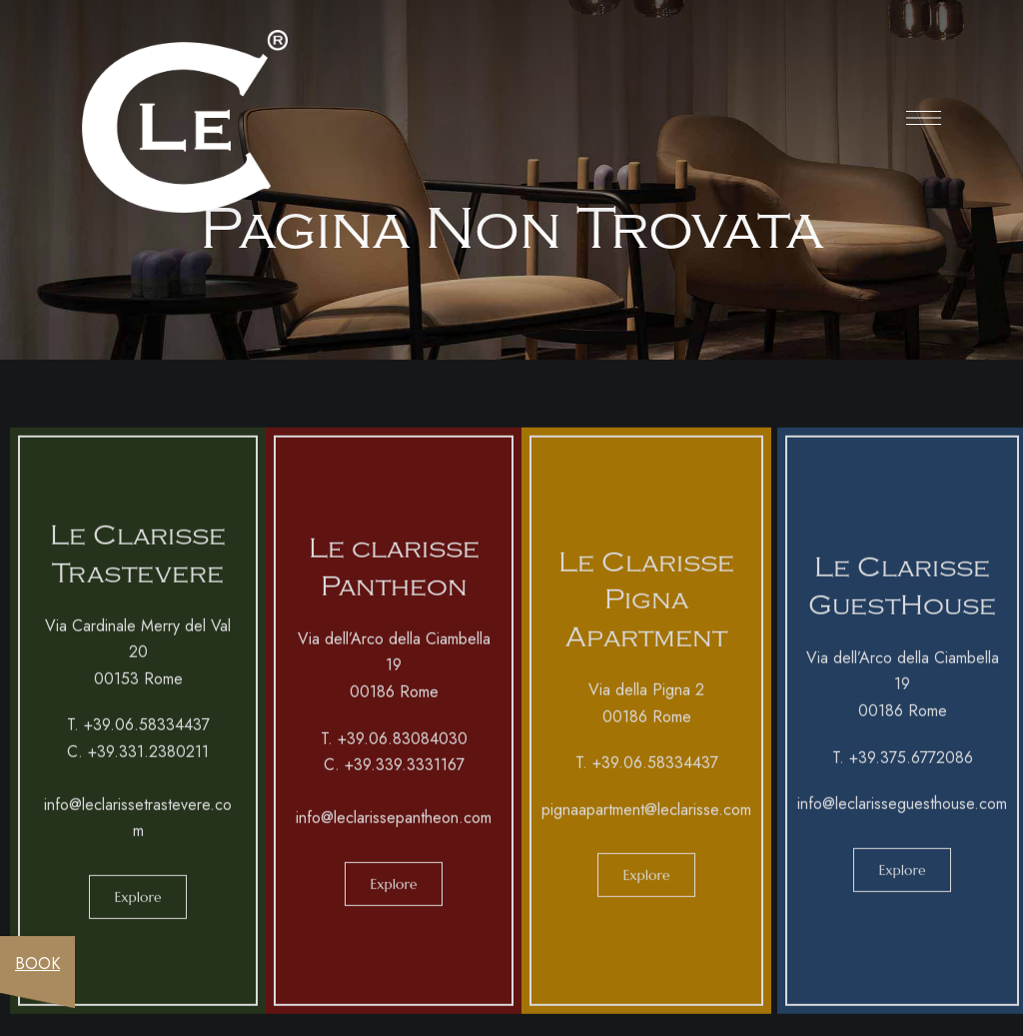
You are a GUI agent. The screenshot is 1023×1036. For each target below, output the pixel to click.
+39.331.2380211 (148, 757)
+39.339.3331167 (405, 770)
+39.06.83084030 (403, 744)
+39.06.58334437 (147, 730)
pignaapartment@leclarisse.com (646, 815)
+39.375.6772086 (911, 763)
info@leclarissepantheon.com (394, 823)
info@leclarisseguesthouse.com (902, 809)
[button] (137, 903)
